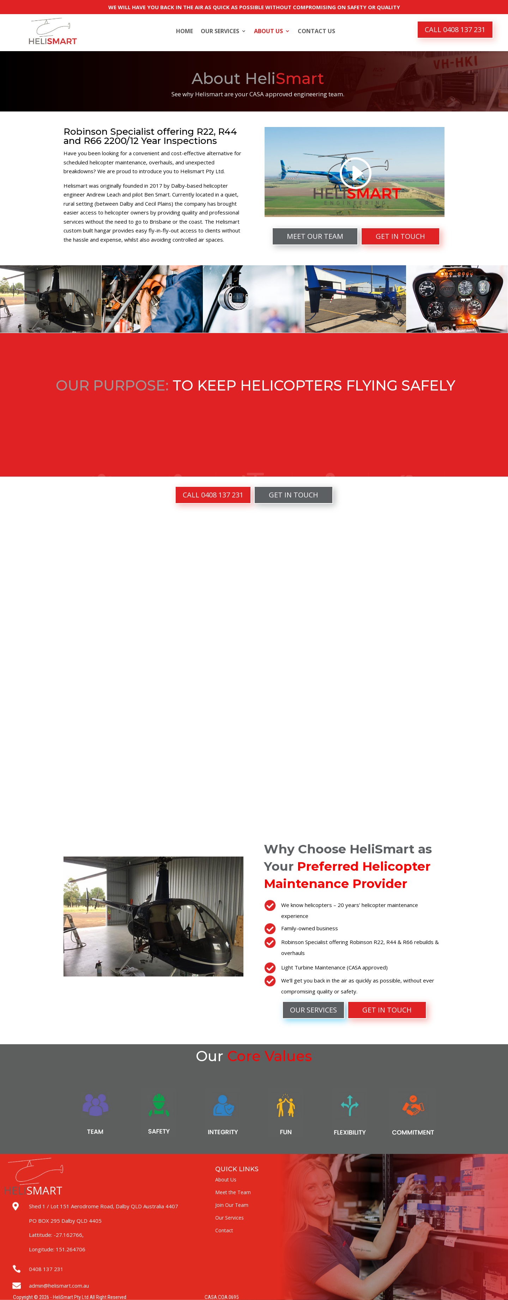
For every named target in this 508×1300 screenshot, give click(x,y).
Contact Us (316, 32)
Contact (224, 1230)
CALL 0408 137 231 (455, 29)
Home (184, 32)
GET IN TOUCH (400, 236)
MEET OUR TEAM (315, 236)
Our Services (220, 32)
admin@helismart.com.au (59, 1285)
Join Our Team (231, 1205)
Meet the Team (233, 1192)
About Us (268, 32)
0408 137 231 (46, 1268)
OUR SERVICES (313, 1010)
